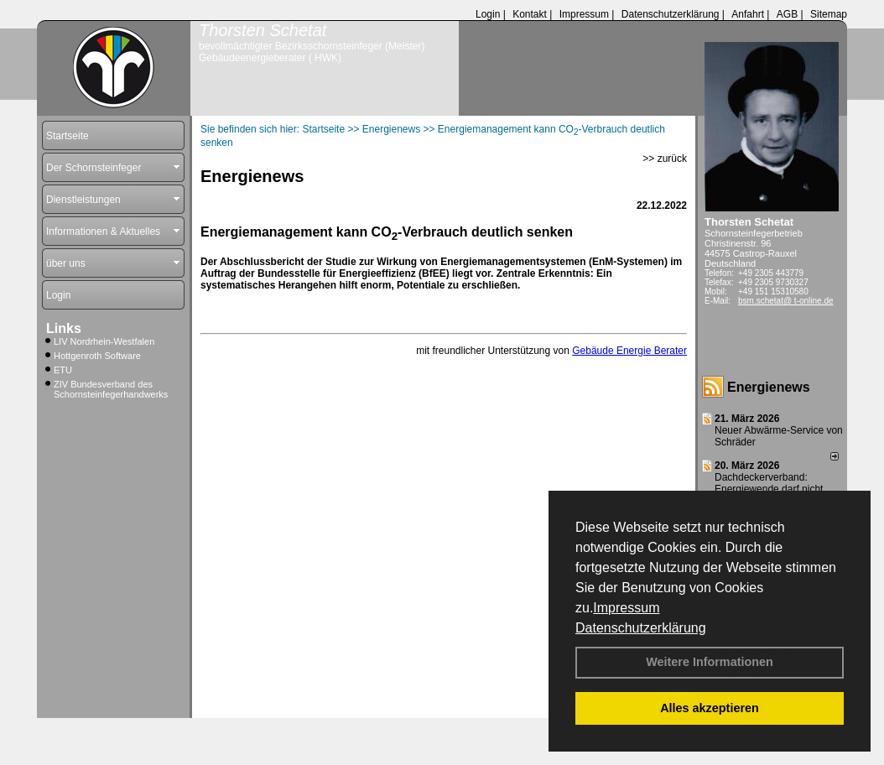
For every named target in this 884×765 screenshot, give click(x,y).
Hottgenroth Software (97, 356)
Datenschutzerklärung (640, 628)
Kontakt (529, 14)
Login (488, 14)
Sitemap (828, 14)
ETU (63, 370)
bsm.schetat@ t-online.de (786, 300)
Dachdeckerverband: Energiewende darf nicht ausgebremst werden (769, 489)
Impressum (626, 608)
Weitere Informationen (709, 662)
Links (63, 328)
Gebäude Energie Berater (629, 350)
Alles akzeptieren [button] (709, 708)
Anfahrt (747, 14)
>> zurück (664, 158)
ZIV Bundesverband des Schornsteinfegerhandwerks (111, 389)
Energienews (768, 387)
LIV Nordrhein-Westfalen (104, 341)
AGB (787, 14)
